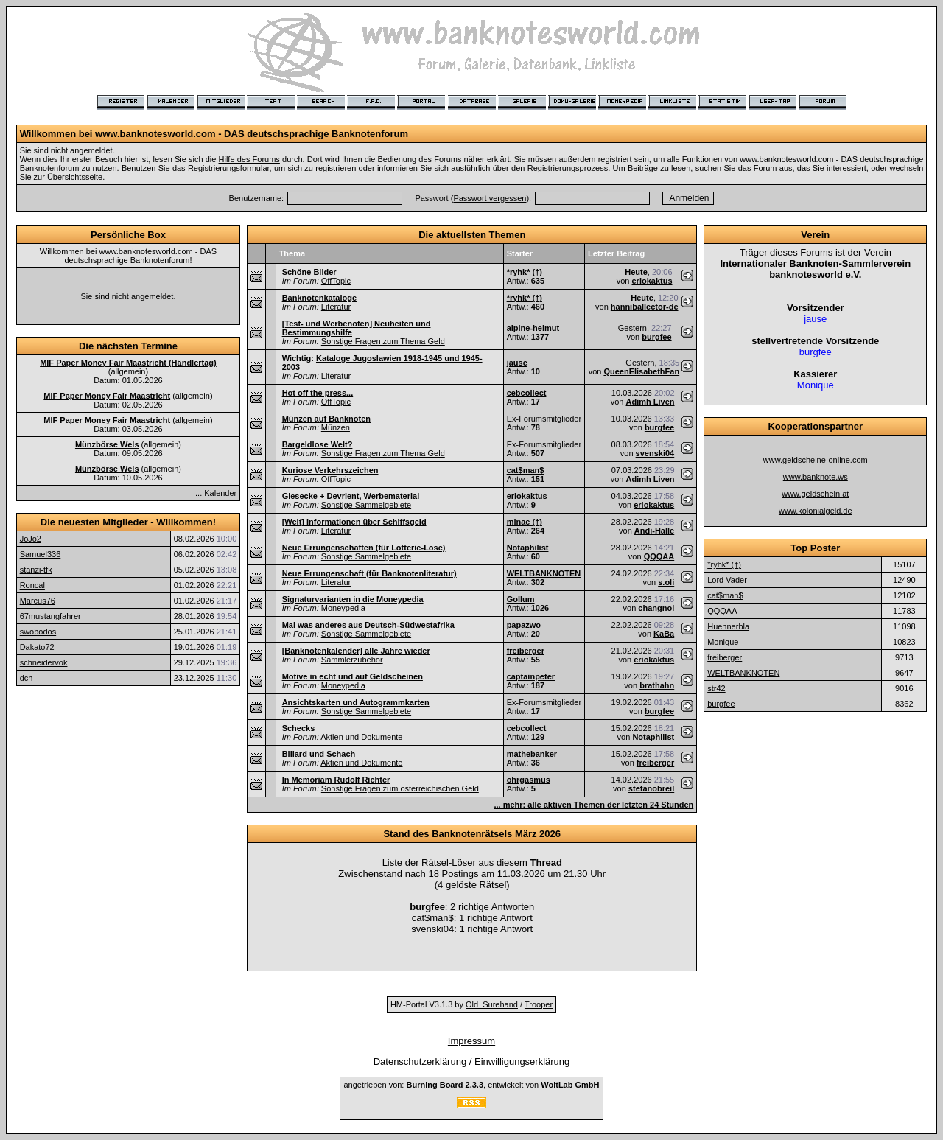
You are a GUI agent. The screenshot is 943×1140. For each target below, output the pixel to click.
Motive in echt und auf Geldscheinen (352, 676)
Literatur (336, 306)
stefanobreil (651, 788)
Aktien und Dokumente (361, 736)
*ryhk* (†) (524, 271)
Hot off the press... (318, 392)
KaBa (663, 633)
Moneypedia (343, 608)
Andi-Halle (654, 530)
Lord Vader (727, 580)
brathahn (656, 685)
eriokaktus (651, 280)
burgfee (656, 336)
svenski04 (655, 453)
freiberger (525, 650)
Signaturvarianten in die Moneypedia (353, 599)
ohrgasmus (528, 779)
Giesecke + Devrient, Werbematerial (351, 496)
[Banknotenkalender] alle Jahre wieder (356, 650)
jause (517, 362)
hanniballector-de (645, 306)
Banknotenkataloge (319, 297)
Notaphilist (528, 547)
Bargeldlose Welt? (317, 444)
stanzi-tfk (36, 569)
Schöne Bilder (309, 271)
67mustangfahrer (50, 616)
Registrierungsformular (229, 168)
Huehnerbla (728, 626)
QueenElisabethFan (641, 371)
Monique (722, 641)
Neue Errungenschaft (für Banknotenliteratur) (369, 573)
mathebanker (532, 753)
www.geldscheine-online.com (815, 459)
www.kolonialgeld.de (815, 510)
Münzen (335, 427)
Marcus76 (37, 600)
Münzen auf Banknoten (326, 418)
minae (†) (524, 521)
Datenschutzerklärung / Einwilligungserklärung (472, 1061)
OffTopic (336, 280)
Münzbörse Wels (107, 444)
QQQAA (659, 556)
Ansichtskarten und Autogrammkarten (356, 702)
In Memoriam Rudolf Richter (336, 779)
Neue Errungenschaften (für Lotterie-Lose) (364, 547)
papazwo (524, 624)
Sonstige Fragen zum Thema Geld (383, 341)
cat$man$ (525, 470)
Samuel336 (40, 554)
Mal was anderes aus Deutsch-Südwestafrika (368, 624)
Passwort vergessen (489, 198)
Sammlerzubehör (352, 659)
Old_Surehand (492, 1004)
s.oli (666, 582)
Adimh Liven (649, 401)
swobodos (38, 631)
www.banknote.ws (815, 476)
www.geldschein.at (815, 493)
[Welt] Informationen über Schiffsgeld (354, 521)
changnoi (656, 608)
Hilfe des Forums (249, 159)
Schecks (298, 728)
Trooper (539, 1004)
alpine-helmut (533, 328)
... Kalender (215, 493)
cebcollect (527, 392)
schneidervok (44, 662)
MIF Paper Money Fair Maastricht (106, 395)
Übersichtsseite (74, 176)
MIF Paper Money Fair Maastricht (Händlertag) (128, 362)
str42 (716, 688)
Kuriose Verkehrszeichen (330, 470)
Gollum (521, 599)
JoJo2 (30, 538)
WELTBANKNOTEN (544, 573)
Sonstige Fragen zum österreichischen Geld (400, 788)
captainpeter (531, 676)
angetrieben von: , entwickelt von (471, 1084)
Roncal (32, 585)
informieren (397, 168)
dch (26, 678)
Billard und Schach (319, 753)
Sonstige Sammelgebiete (366, 504)
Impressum (471, 1040)
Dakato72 (37, 647)
